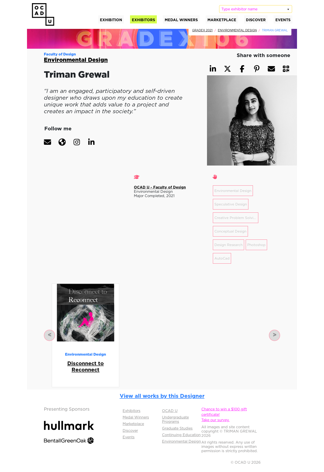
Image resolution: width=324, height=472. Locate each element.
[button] (47, 142)
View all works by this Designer (162, 396)
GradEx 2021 (202, 30)
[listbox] (255, 9)
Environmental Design (237, 30)
